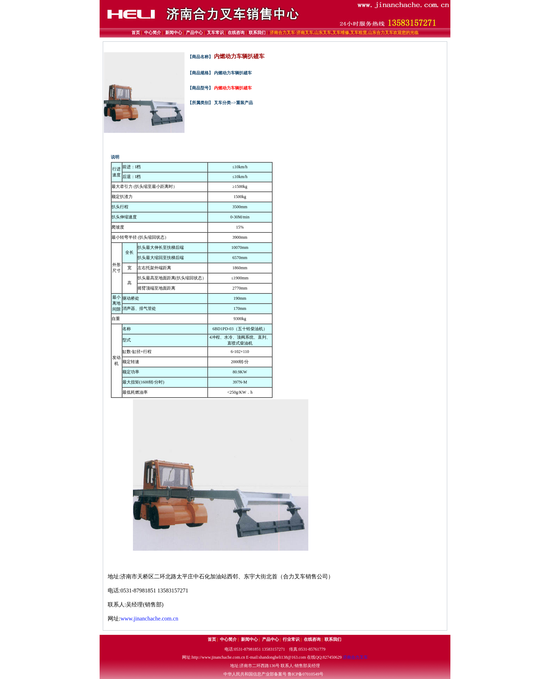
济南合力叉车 (355, 657)
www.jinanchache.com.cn (149, 619)
